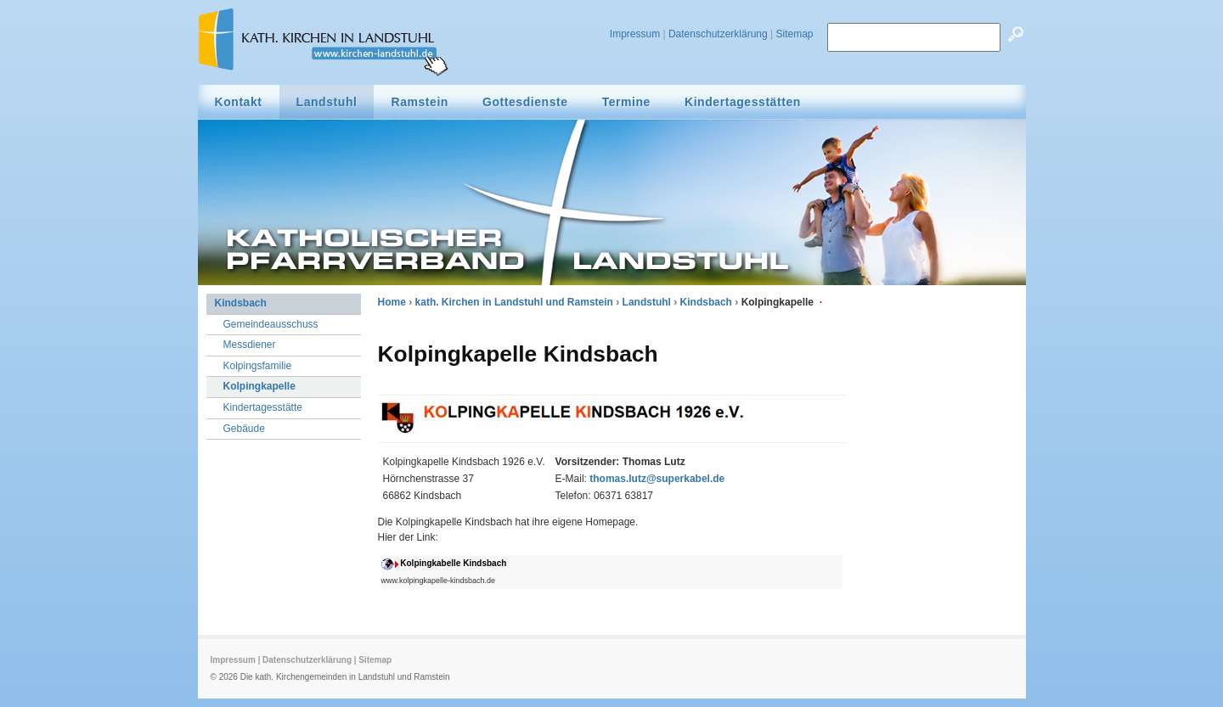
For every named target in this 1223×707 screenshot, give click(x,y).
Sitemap (794, 34)
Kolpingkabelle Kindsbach (453, 563)
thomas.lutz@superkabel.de (656, 479)
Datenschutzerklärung (718, 34)
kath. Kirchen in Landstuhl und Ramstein (514, 302)
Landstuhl (647, 302)
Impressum (635, 34)
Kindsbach (706, 302)
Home (392, 302)
